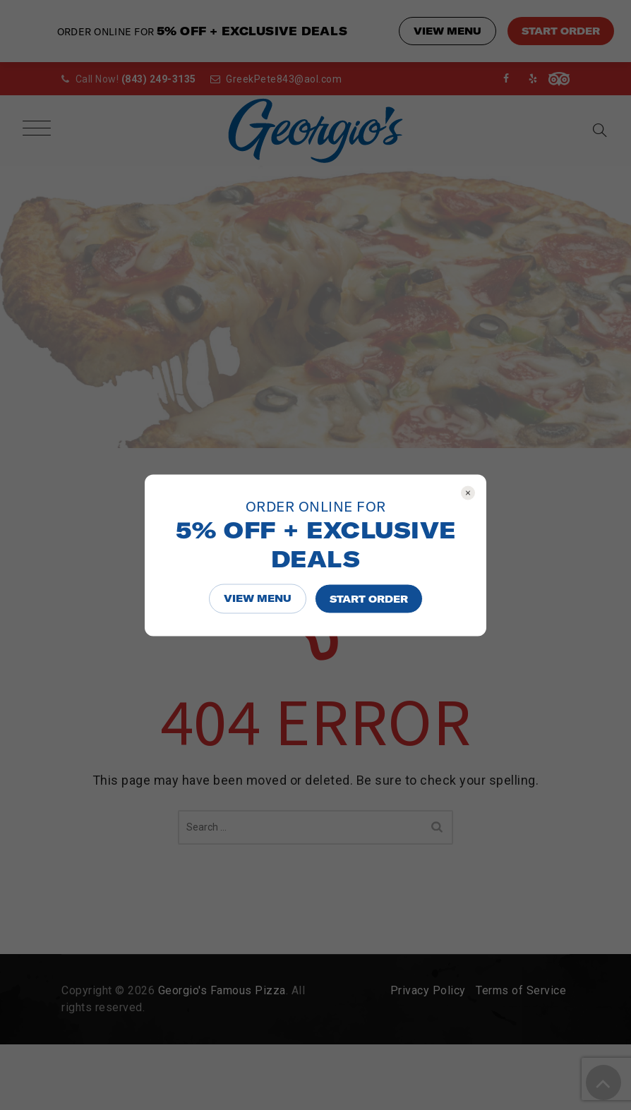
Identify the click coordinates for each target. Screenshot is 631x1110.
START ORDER (369, 598)
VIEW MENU (258, 597)
